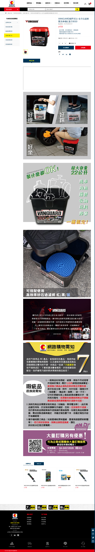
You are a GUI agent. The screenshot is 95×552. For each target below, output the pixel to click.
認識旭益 (29, 517)
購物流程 (43, 519)
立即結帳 (83, 47)
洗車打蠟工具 (26, 13)
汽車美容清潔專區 (17, 13)
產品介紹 (10, 13)
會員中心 (43, 523)
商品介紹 (31, 60)
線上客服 (43, 517)
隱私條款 (29, 521)
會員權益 (29, 523)
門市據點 (29, 519)
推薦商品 (28, 463)
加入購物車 (66, 47)
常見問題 (43, 521)
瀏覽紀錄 (39, 463)
